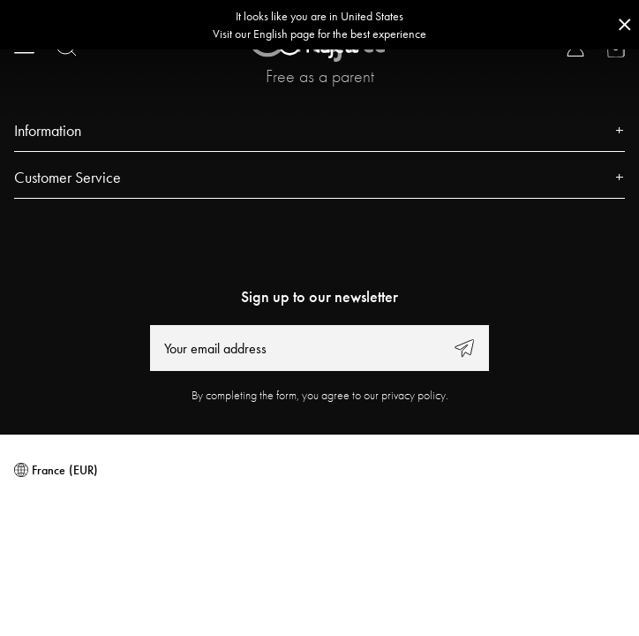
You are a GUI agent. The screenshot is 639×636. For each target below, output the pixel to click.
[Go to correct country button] (319, 24)
